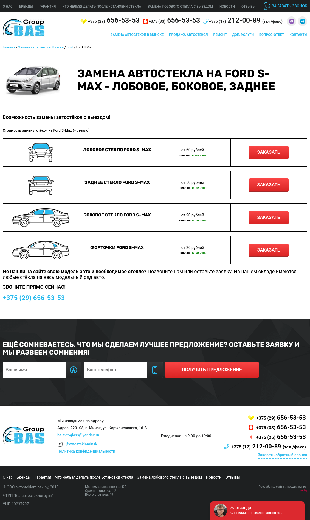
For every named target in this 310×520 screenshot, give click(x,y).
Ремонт (220, 35)
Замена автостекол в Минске (137, 35)
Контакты (298, 35)
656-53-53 (113, 20)
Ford (70, 47)
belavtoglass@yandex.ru (78, 435)
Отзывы (248, 6)
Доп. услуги (243, 35)
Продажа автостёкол (188, 35)
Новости (227, 6)
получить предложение (212, 369)
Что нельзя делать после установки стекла (101, 6)
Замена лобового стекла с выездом (180, 6)
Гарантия (48, 6)
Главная (9, 47)
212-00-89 (246, 20)
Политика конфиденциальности (86, 451)
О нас (8, 6)
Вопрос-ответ (271, 35)
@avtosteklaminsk (81, 444)
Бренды (26, 6)
